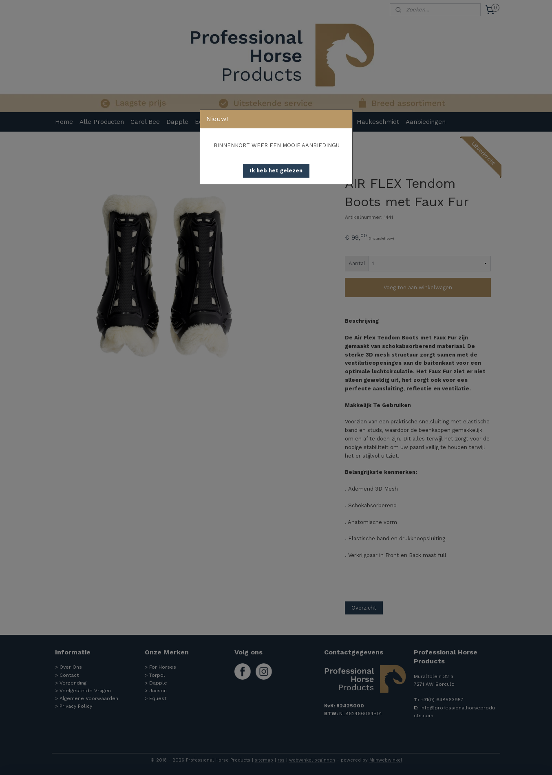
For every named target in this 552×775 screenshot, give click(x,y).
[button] (276, 171)
